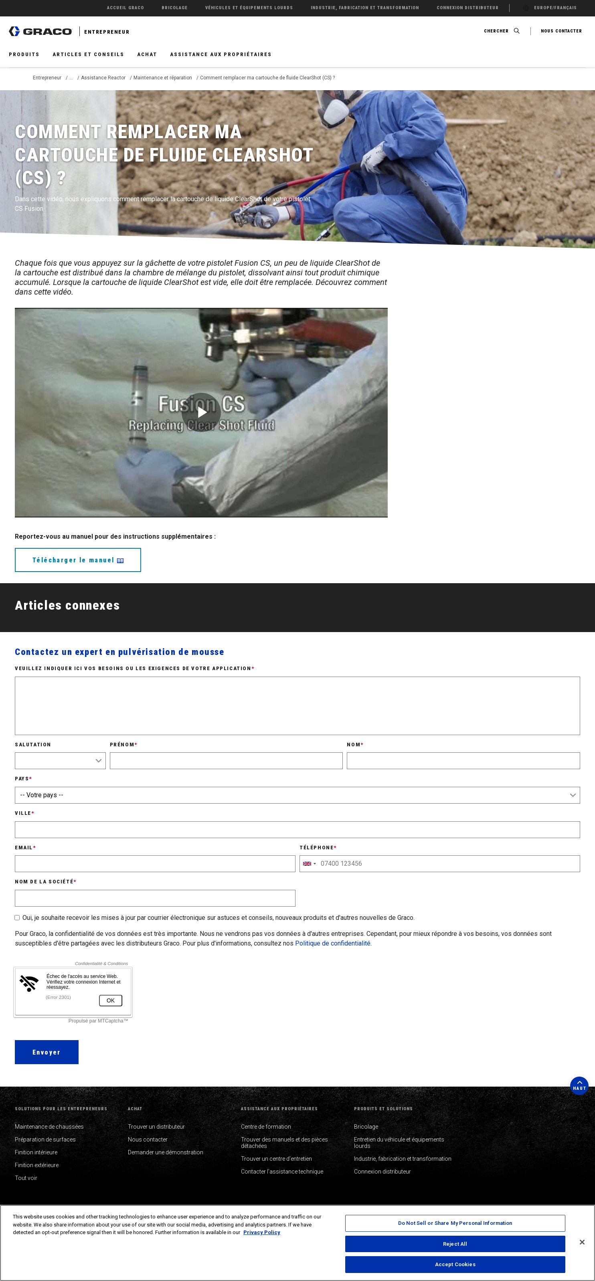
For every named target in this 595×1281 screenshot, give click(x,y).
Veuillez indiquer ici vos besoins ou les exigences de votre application (134, 668)
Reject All (455, 1244)
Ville (24, 813)
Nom (355, 745)
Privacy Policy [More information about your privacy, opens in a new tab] (261, 1232)
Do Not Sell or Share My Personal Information (455, 1223)
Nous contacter (148, 1139)
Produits (24, 54)
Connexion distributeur (382, 1171)
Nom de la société (46, 882)
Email (25, 848)
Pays (23, 779)
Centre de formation (266, 1126)
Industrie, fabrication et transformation (402, 1159)
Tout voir (26, 1178)
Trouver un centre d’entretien (276, 1159)
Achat (147, 54)
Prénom (124, 745)
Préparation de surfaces (45, 1139)
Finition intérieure (36, 1152)
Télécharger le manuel (77, 560)
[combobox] (309, 864)
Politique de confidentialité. (333, 943)
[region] (297, 1243)
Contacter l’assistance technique (282, 1171)
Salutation (33, 745)
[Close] (582, 1242)
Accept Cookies (455, 1264)
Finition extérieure (37, 1165)
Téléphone (318, 848)
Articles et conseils (88, 54)
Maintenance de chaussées (49, 1126)
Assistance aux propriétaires (221, 54)
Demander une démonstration (165, 1152)
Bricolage (366, 1126)
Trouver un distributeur (156, 1126)
